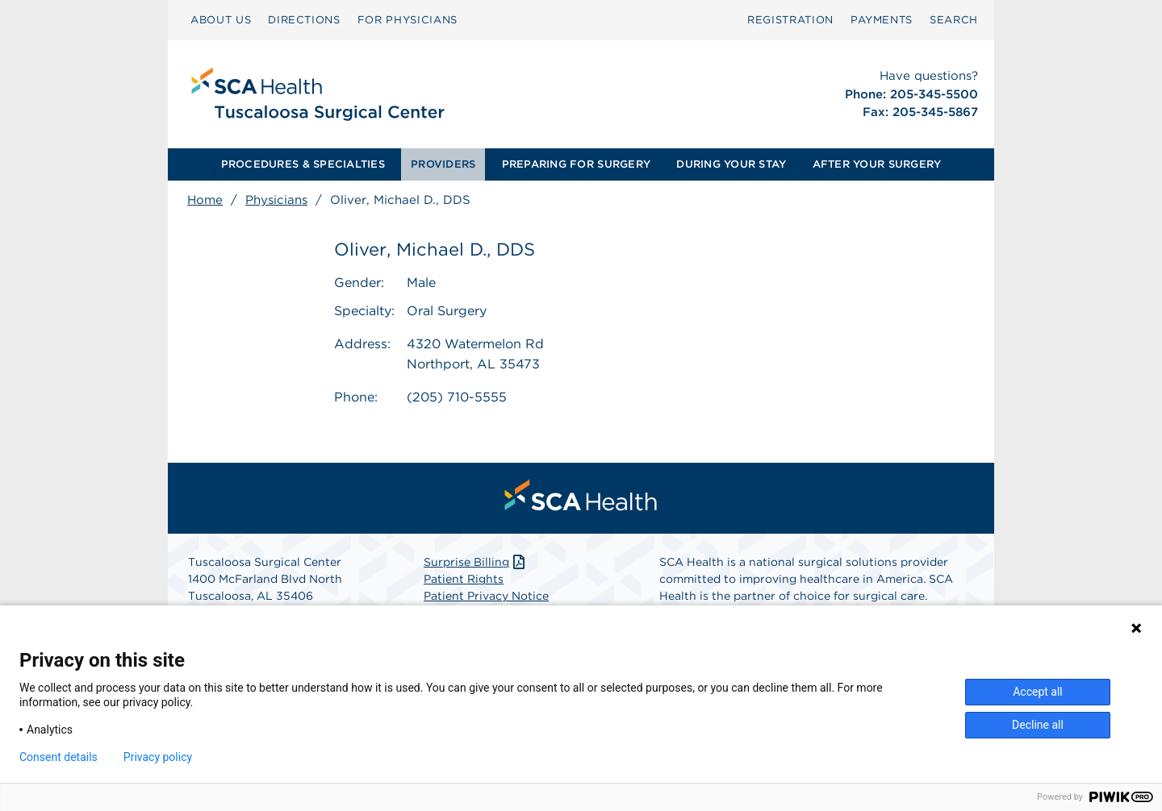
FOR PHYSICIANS (407, 20)
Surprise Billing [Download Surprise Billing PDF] (476, 562)
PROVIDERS (443, 164)
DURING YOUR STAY (731, 164)
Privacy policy (157, 757)
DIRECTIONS (304, 20)
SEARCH (954, 20)
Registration (790, 20)
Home (205, 200)
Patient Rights (464, 579)
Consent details (58, 757)
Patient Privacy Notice (486, 596)
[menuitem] (220, 20)
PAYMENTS (882, 20)
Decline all (1038, 724)
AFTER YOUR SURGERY (877, 164)
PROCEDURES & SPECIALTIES (303, 164)
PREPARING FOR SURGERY (576, 164)
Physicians (276, 200)
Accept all (1038, 691)
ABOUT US (220, 20)
